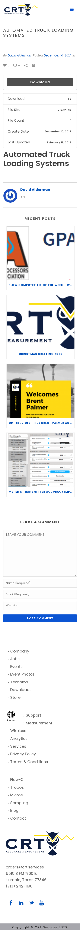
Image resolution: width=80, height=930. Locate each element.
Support (32, 715)
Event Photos (21, 674)
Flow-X (15, 779)
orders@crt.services (25, 867)
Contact (17, 818)
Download (40, 82)
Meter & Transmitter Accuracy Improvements (41, 491)
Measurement (37, 723)
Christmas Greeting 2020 (41, 354)
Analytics (18, 738)
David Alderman (19, 55)
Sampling (18, 802)
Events (15, 666)
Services (17, 746)
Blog (13, 810)
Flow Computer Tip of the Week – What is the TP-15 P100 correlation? (41, 285)
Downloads (20, 689)
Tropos (16, 787)
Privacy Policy (22, 754)
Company (18, 651)
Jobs (14, 658)
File (18, 44)
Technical (18, 682)
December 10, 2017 (57, 55)
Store (14, 697)
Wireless (17, 730)
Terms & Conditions (28, 761)
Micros (15, 795)
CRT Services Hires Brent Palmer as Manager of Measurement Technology (41, 423)
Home (9, 44)
